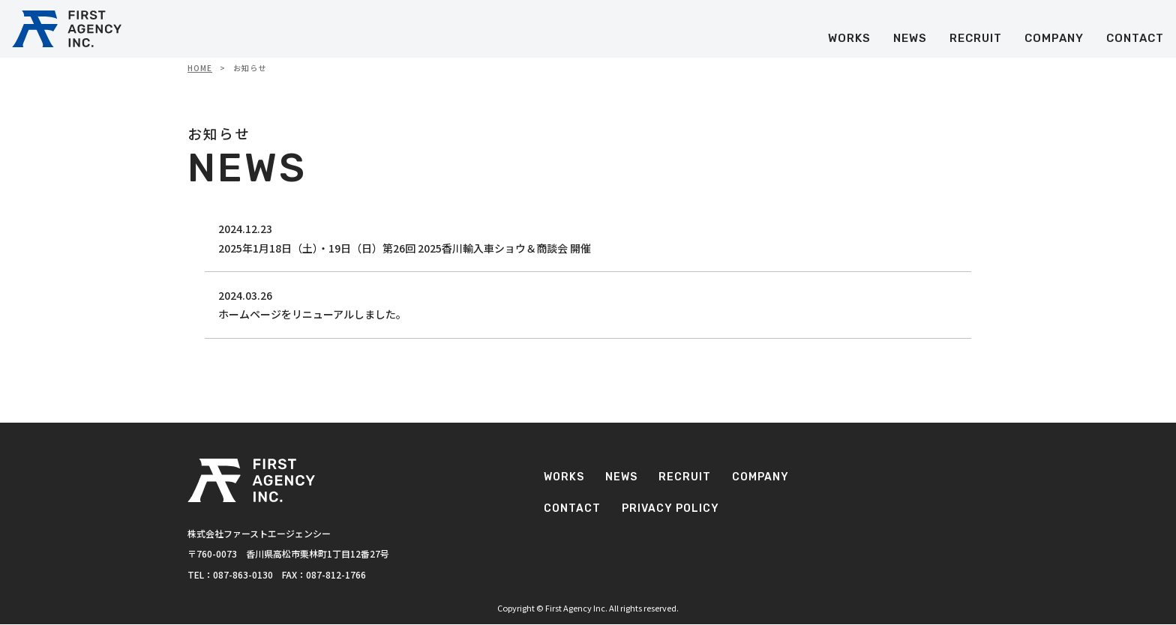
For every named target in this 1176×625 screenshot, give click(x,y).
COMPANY (1051, 42)
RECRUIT (972, 42)
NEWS (907, 42)
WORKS (846, 42)
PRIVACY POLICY (869, 528)
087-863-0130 (243, 575)
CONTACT (1132, 42)
